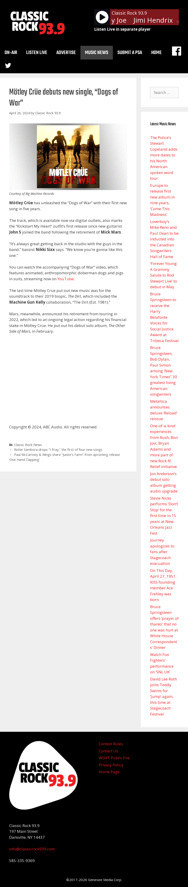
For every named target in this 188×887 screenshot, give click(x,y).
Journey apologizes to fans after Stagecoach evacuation (162, 551)
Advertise (66, 53)
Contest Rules (111, 743)
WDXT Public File (114, 757)
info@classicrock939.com (32, 849)
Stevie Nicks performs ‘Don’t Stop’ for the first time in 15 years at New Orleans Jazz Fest (164, 515)
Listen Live (36, 53)
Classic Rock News (28, 445)
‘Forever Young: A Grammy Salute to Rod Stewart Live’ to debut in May (163, 275)
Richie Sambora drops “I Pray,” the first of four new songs (58, 449)
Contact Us (108, 751)
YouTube (65, 278)
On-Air (11, 53)
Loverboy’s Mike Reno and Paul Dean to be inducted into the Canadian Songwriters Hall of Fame (164, 239)
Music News (96, 53)
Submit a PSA (129, 53)
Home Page (109, 771)
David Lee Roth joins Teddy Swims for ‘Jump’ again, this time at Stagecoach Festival (163, 696)
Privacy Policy (111, 764)
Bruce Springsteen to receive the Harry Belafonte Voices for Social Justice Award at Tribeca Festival (164, 317)
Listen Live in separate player (122, 29)
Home (156, 53)
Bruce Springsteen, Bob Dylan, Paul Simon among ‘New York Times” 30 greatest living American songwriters (163, 371)
